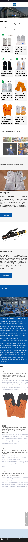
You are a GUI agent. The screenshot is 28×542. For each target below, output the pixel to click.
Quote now (6, 215)
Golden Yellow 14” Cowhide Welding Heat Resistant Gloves (20, 96)
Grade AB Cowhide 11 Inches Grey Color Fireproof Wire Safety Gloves (7, 96)
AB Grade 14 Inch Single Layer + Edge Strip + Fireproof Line (21, 73)
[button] (12, 15)
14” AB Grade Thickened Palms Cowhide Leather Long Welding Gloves (7, 120)
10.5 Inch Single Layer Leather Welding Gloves (5, 49)
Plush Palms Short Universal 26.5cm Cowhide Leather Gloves (20, 120)
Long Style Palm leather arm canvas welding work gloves (20, 50)
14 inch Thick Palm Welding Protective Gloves (6, 73)
